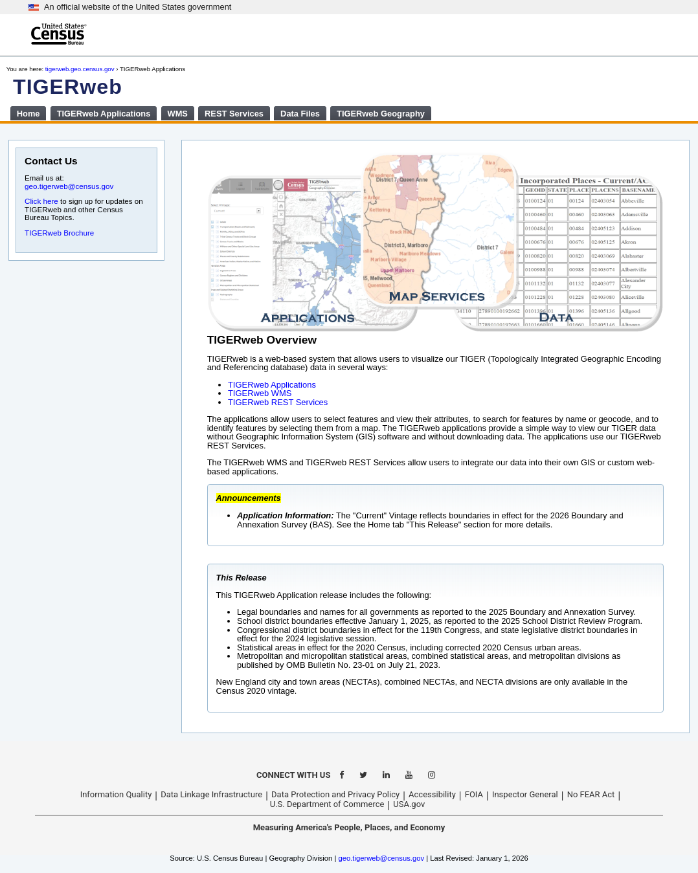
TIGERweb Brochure (59, 232)
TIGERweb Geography (381, 113)
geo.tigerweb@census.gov (69, 186)
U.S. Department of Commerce (327, 804)
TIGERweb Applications (104, 113)
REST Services (234, 113)
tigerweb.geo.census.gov (80, 68)
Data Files (300, 113)
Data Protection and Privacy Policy (335, 794)
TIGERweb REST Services (278, 402)
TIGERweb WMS (259, 393)
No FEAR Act (591, 794)
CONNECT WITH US (293, 775)
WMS (177, 113)
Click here (41, 201)
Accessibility (432, 794)
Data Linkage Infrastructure (211, 794)
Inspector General (525, 794)
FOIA (474, 794)
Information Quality (116, 794)
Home (28, 113)
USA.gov (409, 804)
